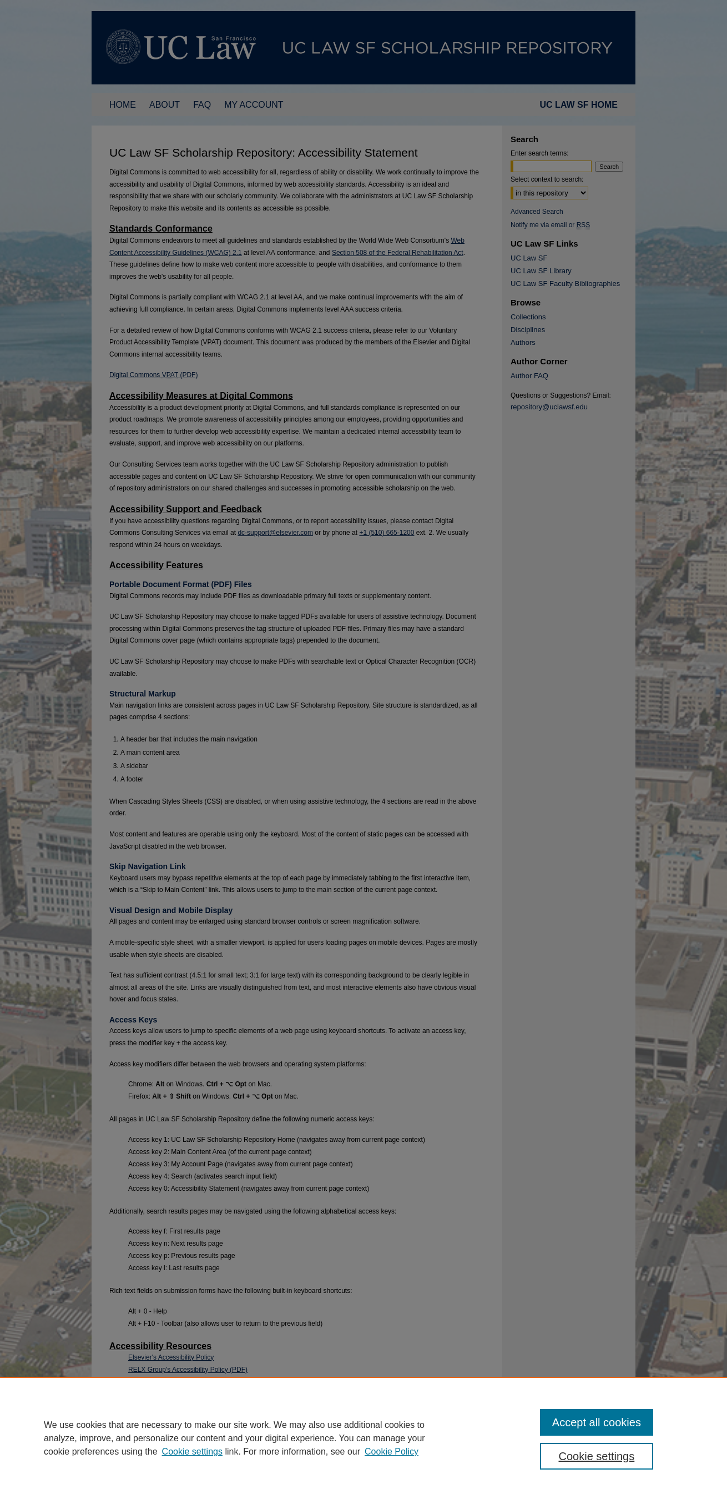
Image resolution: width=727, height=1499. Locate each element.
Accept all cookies (596, 1422)
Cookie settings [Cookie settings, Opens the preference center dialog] (597, 1456)
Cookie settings (192, 1451)
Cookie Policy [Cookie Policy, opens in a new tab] (391, 1451)
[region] (363, 1438)
